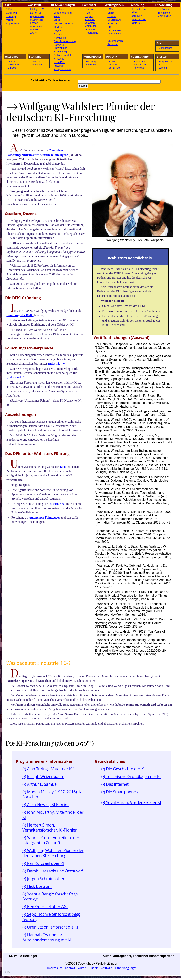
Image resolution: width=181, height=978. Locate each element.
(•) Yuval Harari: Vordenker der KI (131, 802)
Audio (57, 16)
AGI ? (33, 33)
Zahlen (163, 67)
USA (110, 9)
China (110, 12)
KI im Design (61, 51)
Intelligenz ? (37, 9)
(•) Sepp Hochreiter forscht (51, 916)
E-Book (11, 67)
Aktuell (11, 61)
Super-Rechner (90, 18)
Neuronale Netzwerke (36, 28)
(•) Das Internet (114, 784)
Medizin (58, 27)
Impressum (12, 23)
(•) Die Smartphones (119, 792)
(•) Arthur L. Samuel (40, 784)
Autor (82, 968)
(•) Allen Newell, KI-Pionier (45, 804)
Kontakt (70, 968)
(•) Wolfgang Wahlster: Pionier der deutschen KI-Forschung (52, 853)
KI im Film (59, 62)
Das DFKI (137, 15)
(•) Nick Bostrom (37, 886)
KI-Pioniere (164, 9)
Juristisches (166, 48)
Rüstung (91, 61)
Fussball (58, 65)
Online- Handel (62, 55)
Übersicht (90, 9)
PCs (87, 12)
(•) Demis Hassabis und (52, 871)
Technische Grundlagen (164, 14)
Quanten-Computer (90, 24)
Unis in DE (138, 22)
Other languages (126, 968)
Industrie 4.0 (56, 503)
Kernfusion (60, 37)
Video (57, 19)
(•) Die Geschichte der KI (123, 769)
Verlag (9, 19)
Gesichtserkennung (65, 41)
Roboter (113, 61)
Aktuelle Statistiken (37, 63)
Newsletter (13, 64)
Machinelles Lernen (36, 21)
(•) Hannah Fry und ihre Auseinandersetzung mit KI (46, 937)
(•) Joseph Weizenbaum (43, 776)
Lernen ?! (35, 12)
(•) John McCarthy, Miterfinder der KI (52, 814)
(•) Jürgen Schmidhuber (43, 878)
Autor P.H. (12, 12)
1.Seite (10, 9)
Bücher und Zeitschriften (140, 63)
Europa (111, 16)
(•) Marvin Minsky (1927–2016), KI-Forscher (52, 794)
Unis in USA (139, 19)
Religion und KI (62, 69)
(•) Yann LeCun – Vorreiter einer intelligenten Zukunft (50, 840)
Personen (112, 44)
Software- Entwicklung (60, 46)
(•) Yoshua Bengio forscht (50, 896)
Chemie (58, 34)
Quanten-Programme (91, 31)
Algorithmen (37, 16)
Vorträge (11, 16)
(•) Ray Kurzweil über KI (43, 863)
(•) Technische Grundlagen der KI (131, 776)
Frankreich (113, 23)
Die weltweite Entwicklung (114, 32)
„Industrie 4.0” (15, 377)
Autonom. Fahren (63, 23)
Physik (57, 30)
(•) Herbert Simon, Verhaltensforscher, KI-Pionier (49, 827)
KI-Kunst (59, 58)
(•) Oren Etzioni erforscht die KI (50, 927)
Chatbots (59, 9)
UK (109, 27)
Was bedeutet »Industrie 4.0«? (38, 663)
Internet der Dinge (114, 66)
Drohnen (91, 64)
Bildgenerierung (63, 12)
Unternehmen (115, 40)
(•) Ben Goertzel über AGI (45, 906)
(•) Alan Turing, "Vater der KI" (48, 769)
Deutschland (114, 19)
